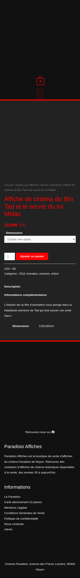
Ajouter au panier (32, 256)
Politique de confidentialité (21, 518)
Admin (8, 529)
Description (12, 286)
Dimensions (14, 232)
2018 (22, 273)
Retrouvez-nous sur (40, 432)
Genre (44, 185)
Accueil (8, 185)
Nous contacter (14, 524)
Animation (32, 273)
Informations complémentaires (25, 295)
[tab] (40, 286)
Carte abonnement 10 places (23, 502)
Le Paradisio (12, 496)
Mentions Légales (15, 507)
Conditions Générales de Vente (24, 513)
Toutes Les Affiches (26, 185)
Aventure (55, 185)
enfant (54, 273)
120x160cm (46, 326)
